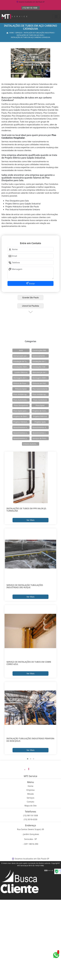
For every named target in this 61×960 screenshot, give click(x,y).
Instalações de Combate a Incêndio (41, 361)
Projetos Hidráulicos (21, 422)
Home (30, 786)
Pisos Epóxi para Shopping (21, 411)
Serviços (30, 797)
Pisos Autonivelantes (21, 400)
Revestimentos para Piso (21, 438)
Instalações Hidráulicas (41, 367)
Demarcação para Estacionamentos (21, 356)
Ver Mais (30, 520)
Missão (30, 794)
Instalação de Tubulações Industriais (21, 361)
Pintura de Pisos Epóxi (21, 383)
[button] (27, 759)
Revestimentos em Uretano (21, 433)
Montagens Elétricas (41, 378)
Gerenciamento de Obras (41, 356)
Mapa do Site (31, 805)
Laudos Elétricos (20, 372)
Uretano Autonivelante (31, 444)
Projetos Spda (40, 422)
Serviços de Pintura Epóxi (41, 438)
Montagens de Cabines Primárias (21, 378)
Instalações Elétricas (21, 367)
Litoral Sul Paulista (30, 305)
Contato (30, 801)
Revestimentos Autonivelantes (21, 427)
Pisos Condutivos (40, 400)
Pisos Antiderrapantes (41, 394)
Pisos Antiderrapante (21, 394)
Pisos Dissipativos (21, 405)
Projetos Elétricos (40, 416)
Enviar (32, 283)
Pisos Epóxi (40, 405)
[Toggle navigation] (56, 16)
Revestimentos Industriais (41, 433)
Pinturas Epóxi (21, 389)
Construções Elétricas (41, 350)
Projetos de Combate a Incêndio (41, 411)
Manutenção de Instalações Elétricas (41, 372)
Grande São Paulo (30, 297)
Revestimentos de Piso (41, 427)
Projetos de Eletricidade (21, 416)
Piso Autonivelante (40, 389)
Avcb (21, 350)
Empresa (31, 790)
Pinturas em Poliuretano (41, 383)
